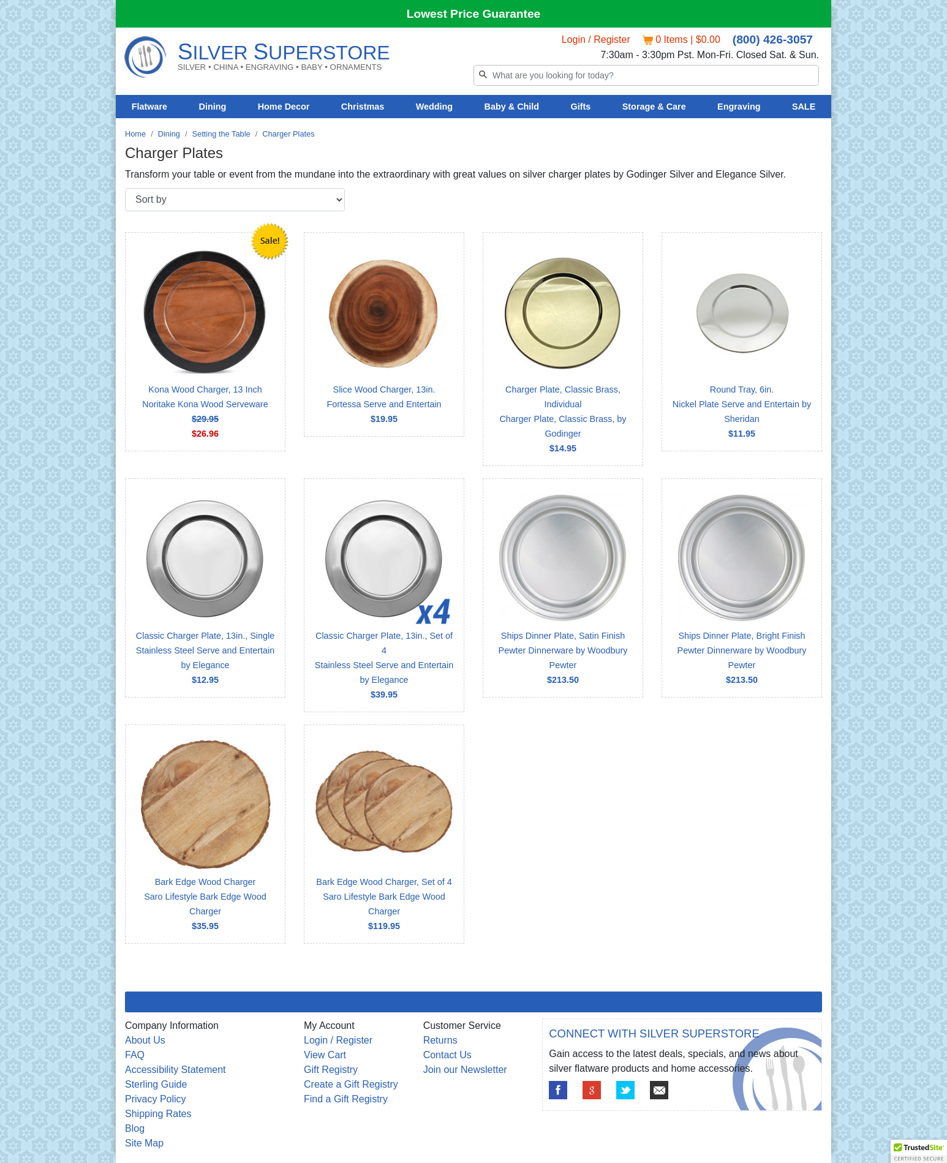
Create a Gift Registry (351, 1084)
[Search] (646, 75)
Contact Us (447, 1055)
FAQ (135, 1055)
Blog (135, 1128)
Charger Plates (288, 133)
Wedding (434, 106)
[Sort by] (235, 199)
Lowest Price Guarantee (474, 13)
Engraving (738, 106)
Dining (213, 106)
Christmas (362, 106)
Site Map (144, 1143)
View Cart (325, 1055)
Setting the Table (221, 133)
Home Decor (284, 106)
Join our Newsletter (465, 1069)
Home (135, 133)
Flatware (149, 106)
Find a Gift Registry (346, 1099)
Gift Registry (331, 1069)
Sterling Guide (156, 1084)
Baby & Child (512, 106)
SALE (803, 106)
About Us (145, 1040)
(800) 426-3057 (773, 39)
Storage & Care (654, 106)
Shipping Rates (158, 1113)
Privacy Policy (155, 1099)
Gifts (581, 106)
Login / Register (596, 39)
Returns (440, 1040)
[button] (919, 1151)
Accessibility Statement (175, 1069)
